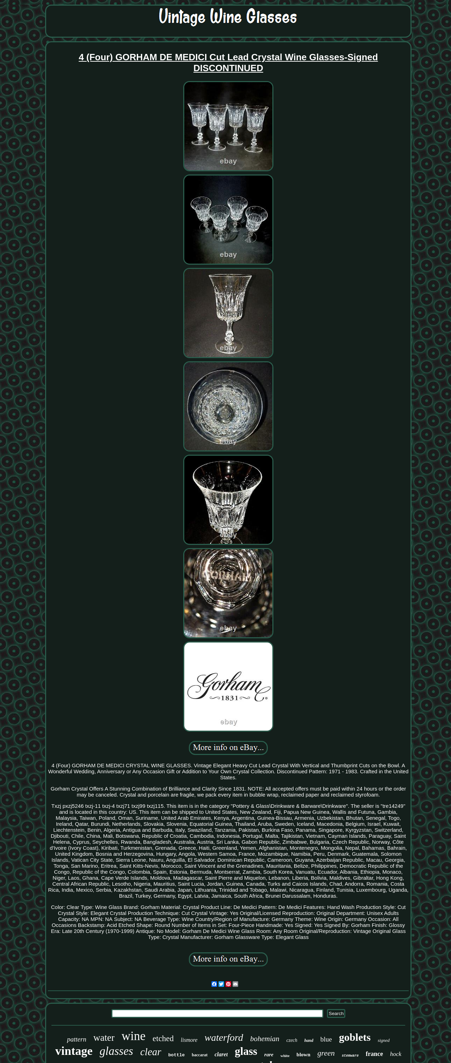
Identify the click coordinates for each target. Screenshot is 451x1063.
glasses (116, 1051)
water (104, 1037)
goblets (355, 1037)
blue (326, 1039)
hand (308, 1040)
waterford (223, 1037)
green (326, 1053)
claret (221, 1054)
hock (395, 1054)
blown (303, 1054)
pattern (76, 1039)
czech (291, 1040)
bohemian (264, 1038)
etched (163, 1038)
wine (134, 1036)
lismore (189, 1040)
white (285, 1055)
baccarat (200, 1054)
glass (246, 1051)
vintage (74, 1050)
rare (268, 1054)
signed (384, 1040)
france (374, 1053)
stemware (350, 1056)
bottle (176, 1055)
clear (150, 1051)
